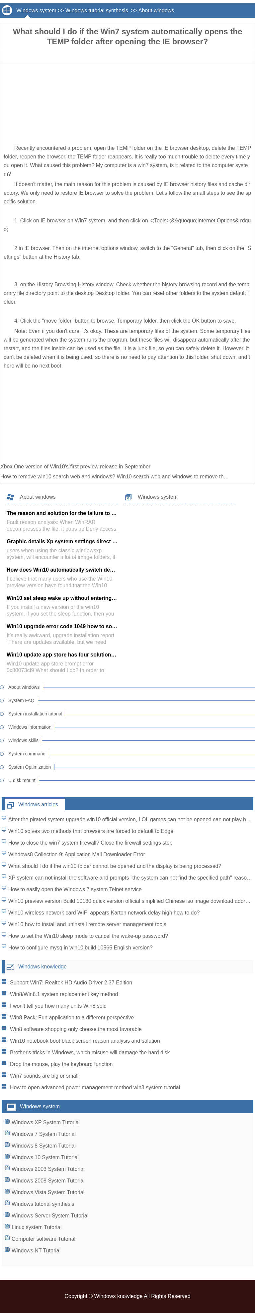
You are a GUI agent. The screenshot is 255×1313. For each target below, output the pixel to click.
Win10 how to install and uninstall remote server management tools (87, 924)
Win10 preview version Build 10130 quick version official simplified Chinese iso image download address (131, 901)
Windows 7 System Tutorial (44, 1134)
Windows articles (38, 804)
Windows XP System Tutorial (46, 1122)
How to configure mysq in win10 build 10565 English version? (80, 947)
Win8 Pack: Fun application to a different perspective (72, 1017)
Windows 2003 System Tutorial (48, 1169)
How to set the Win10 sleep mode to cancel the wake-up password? (88, 936)
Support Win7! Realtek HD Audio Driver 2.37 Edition (71, 982)
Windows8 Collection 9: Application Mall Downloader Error (76, 854)
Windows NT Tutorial (36, 1250)
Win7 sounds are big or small (44, 1076)
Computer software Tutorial (43, 1239)
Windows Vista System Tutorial (48, 1192)
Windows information (29, 727)
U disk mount (22, 780)
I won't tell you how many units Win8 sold (58, 1006)
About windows (156, 10)
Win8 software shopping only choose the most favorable (76, 1029)
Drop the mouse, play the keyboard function (61, 1064)
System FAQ (21, 700)
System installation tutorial (35, 713)
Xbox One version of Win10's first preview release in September (76, 466)
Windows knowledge (42, 966)
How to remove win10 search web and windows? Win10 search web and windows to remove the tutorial (122, 476)
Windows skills (23, 740)
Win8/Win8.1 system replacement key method (64, 994)
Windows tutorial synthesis (97, 10)
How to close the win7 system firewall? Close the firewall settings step (90, 843)
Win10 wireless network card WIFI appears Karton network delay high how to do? (104, 913)
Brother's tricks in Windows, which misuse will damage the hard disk (90, 1052)
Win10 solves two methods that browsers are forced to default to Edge (90, 831)
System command (26, 753)
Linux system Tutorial (36, 1227)
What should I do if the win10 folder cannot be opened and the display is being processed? (114, 866)
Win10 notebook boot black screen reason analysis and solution (85, 1041)
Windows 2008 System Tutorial (48, 1180)
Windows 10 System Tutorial (45, 1157)
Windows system (36, 10)
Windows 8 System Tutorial (44, 1146)
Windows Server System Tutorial (50, 1215)
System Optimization (29, 767)
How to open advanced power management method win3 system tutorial (95, 1087)
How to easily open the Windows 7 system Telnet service (75, 889)
